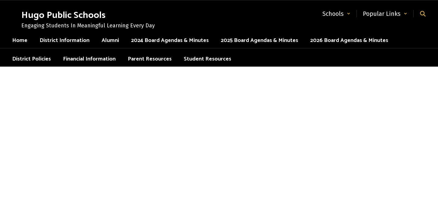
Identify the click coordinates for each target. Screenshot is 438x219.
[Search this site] (423, 14)
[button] (336, 13)
